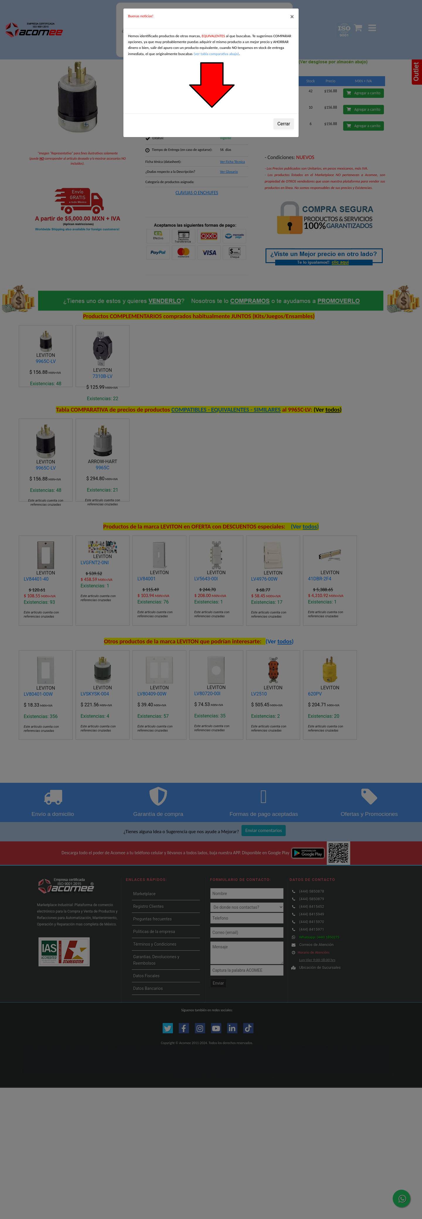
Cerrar (283, 124)
